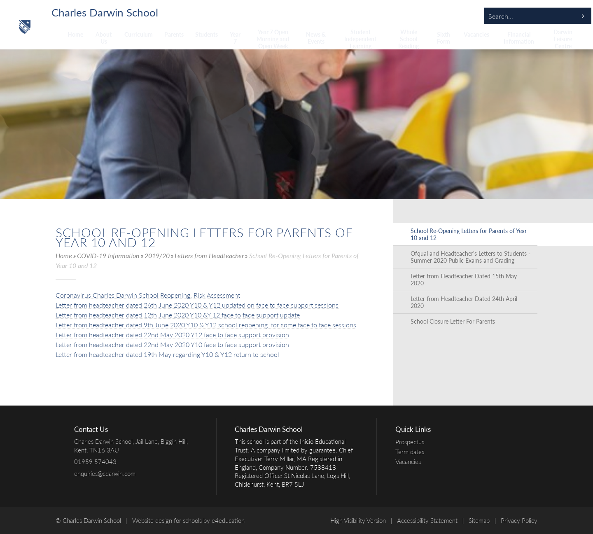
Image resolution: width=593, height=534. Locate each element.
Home (64, 255)
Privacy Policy (519, 520)
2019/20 (157, 255)
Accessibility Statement (427, 520)
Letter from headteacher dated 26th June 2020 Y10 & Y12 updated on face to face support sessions (197, 305)
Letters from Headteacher (209, 255)
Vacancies (410, 461)
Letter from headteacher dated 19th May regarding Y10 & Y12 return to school (167, 354)
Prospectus (411, 441)
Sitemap (479, 520)
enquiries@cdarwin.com (104, 473)
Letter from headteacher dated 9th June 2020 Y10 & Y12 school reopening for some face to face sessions (206, 325)
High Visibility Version (358, 520)
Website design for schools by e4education (188, 520)
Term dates (411, 451)
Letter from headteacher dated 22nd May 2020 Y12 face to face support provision (172, 334)
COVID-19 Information (108, 255)
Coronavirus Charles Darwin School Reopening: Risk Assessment (148, 295)
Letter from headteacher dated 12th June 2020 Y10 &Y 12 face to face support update (178, 315)
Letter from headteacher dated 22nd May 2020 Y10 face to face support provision (172, 344)
